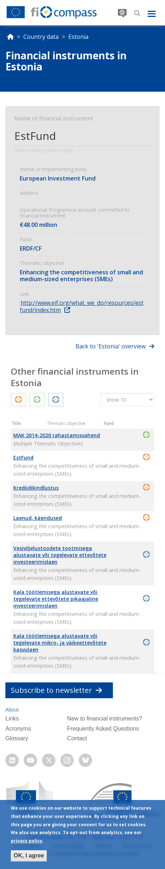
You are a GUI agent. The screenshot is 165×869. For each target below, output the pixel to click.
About (12, 710)
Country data (41, 37)
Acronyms (18, 729)
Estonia (78, 37)
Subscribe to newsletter (56, 690)
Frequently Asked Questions (103, 729)
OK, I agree (29, 855)
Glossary (16, 738)
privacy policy (26, 841)
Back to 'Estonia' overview (110, 346)
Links (12, 718)
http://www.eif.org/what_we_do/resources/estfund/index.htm (81, 306)
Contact (77, 738)
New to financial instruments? (104, 718)
